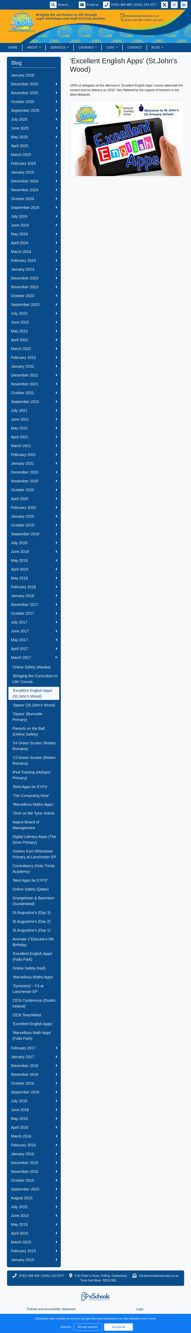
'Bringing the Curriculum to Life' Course (35, 679)
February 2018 (34, 587)
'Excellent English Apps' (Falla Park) (33, 956)
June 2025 (34, 128)
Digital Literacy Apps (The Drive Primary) (34, 839)
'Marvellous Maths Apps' (33, 804)
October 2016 (34, 1083)
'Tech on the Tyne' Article (34, 813)
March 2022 (34, 349)
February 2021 (34, 454)
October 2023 (34, 296)
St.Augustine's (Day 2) (31, 921)
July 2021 (34, 410)
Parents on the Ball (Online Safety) (29, 731)
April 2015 (34, 1233)
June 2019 (34, 552)
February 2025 (34, 163)
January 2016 (34, 1154)
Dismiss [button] (66, 1327)
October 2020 (34, 490)
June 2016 (34, 1110)
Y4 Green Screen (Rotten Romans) (34, 746)
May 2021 (34, 428)
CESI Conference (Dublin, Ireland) (35, 1003)
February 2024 (34, 260)
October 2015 (34, 1180)
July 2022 (34, 313)
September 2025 (34, 110)
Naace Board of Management (26, 825)
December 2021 (34, 375)
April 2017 (34, 649)
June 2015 (34, 1216)
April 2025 (34, 146)
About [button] (32, 47)
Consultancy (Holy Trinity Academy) (34, 869)
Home (13, 47)
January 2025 (34, 172)
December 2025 (34, 84)
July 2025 (34, 119)
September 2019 (34, 534)
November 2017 (34, 604)
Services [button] (58, 47)
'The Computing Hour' (31, 795)
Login (140, 1309)
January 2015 (34, 1260)
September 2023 (34, 304)
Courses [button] (86, 47)
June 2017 (34, 631)
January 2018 (34, 596)
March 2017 (34, 657)
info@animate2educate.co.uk (158, 1275)
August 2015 (34, 1198)
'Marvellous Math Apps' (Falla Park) (32, 1036)
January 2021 (34, 463)
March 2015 (34, 1242)
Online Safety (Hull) (29, 968)
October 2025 (34, 102)
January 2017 (34, 1057)
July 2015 (34, 1207)
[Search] (66, 5)
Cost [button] (111, 47)
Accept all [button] (118, 1327)
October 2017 (34, 613)
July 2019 (34, 543)
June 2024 (34, 225)
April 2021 (34, 437)
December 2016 (34, 1066)
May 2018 (34, 578)
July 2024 (34, 216)
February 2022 (34, 357)
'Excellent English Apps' (33, 1024)
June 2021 (34, 419)
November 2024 (34, 190)
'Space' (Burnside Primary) (27, 717)
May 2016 (34, 1118)
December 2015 (34, 1163)
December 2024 (34, 181)
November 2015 (34, 1171)
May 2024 (34, 234)
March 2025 (34, 154)
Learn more (148, 1318)
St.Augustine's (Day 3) (31, 912)
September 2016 (34, 1092)
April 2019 (34, 569)
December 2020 (34, 472)
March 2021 (34, 446)
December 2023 (34, 278)
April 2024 (34, 243)
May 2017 (34, 640)
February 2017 (34, 1048)
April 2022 (34, 340)
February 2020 (34, 507)
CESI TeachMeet (27, 1015)
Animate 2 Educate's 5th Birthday (33, 942)
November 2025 (34, 93)
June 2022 (34, 322)
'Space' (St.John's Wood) (34, 705)
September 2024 (34, 207)
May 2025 (34, 137)
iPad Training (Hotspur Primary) (32, 775)
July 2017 (34, 622)
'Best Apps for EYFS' (30, 787)
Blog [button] (156, 47)
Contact (134, 47)
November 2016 (34, 1074)
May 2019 (34, 560)
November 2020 (34, 481)
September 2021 (34, 402)
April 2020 (34, 499)
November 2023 (34, 287)
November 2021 (34, 384)
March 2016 (34, 1136)
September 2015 (34, 1189)
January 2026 (22, 75)
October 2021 (34, 393)
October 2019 (34, 525)
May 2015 (34, 1224)
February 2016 (34, 1145)
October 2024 (34, 199)
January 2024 (34, 269)
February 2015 (34, 1251)
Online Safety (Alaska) (32, 667)
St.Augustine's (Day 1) (31, 930)
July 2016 (34, 1101)
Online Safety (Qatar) (31, 889)
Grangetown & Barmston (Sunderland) (33, 901)
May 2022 (34, 331)
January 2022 (34, 366)
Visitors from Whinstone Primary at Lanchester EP (34, 854)
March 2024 (34, 252)
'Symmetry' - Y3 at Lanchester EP (28, 989)
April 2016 (34, 1127)
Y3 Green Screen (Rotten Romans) (34, 760)
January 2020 (34, 516)
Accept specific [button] (88, 1327)
